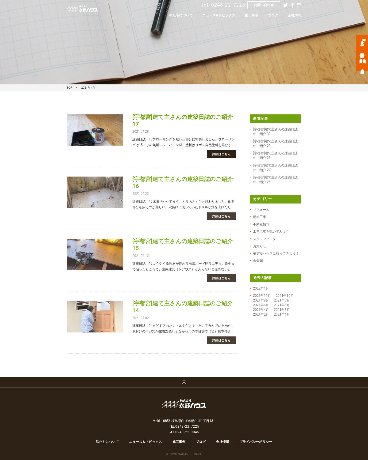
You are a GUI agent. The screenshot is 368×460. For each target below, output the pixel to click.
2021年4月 (261, 310)
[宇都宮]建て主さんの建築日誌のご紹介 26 (275, 179)
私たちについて (181, 19)
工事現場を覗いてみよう (271, 231)
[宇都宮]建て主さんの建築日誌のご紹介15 (182, 245)
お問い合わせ (264, 8)
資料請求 (362, 67)
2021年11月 (262, 296)
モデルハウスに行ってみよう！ (276, 253)
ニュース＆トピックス (145, 441)
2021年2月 (261, 314)
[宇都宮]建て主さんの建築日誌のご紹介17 (182, 120)
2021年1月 (282, 314)
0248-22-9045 (187, 432)
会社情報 (294, 19)
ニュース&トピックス (218, 19)
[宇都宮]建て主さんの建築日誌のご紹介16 (182, 182)
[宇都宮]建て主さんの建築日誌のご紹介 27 (275, 167)
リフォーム (261, 209)
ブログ (273, 19)
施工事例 (251, 19)
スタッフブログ (264, 239)
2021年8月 (261, 300)
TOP (69, 87)
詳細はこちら (221, 154)
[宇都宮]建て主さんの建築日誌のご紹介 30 (275, 131)
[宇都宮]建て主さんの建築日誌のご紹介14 (182, 307)
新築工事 (259, 217)
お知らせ (259, 246)
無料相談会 (362, 51)
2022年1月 (261, 288)
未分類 (258, 261)
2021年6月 (261, 305)
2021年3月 (282, 310)
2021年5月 (282, 305)
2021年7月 (282, 300)
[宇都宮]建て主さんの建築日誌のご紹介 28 (275, 155)
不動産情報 (261, 224)
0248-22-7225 (187, 426)
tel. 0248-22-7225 (223, 8)
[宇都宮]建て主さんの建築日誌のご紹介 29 (275, 143)
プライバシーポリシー (255, 441)
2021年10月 (285, 296)
